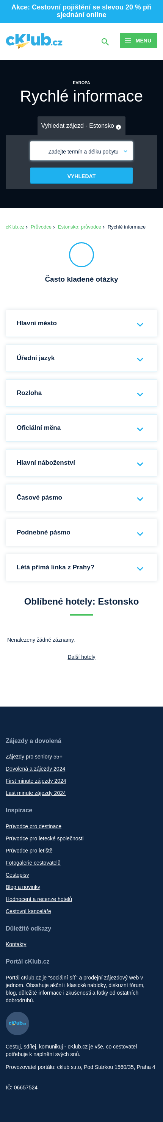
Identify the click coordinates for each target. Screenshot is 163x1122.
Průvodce (41, 227)
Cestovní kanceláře (28, 911)
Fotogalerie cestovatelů (33, 863)
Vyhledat (81, 176)
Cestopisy (17, 875)
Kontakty (16, 944)
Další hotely (81, 657)
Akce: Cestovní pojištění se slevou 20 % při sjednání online (81, 11)
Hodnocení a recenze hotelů (39, 899)
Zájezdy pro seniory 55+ (34, 757)
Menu (143, 41)
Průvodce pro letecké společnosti (44, 838)
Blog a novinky (23, 887)
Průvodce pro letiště (29, 851)
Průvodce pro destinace (33, 826)
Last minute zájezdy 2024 (36, 793)
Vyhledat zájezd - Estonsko (81, 126)
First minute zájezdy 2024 (36, 781)
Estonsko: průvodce (79, 227)
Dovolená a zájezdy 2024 (35, 769)
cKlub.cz (15, 227)
